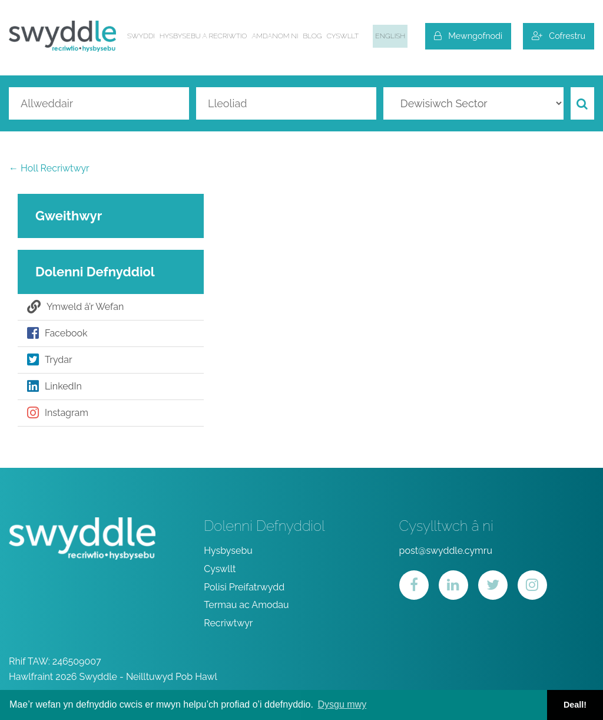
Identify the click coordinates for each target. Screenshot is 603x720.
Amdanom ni (274, 36)
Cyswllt (343, 36)
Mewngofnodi (468, 36)
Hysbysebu (228, 550)
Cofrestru (558, 36)
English (390, 36)
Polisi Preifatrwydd (244, 587)
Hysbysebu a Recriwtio (203, 36)
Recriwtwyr (228, 623)
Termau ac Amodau (246, 604)
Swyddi (141, 36)
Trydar (49, 360)
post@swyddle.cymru (445, 550)
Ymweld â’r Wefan (75, 307)
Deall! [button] (575, 704)
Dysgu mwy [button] (341, 704)
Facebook (57, 333)
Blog (312, 36)
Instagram (57, 413)
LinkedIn (54, 386)
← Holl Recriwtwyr (49, 168)
